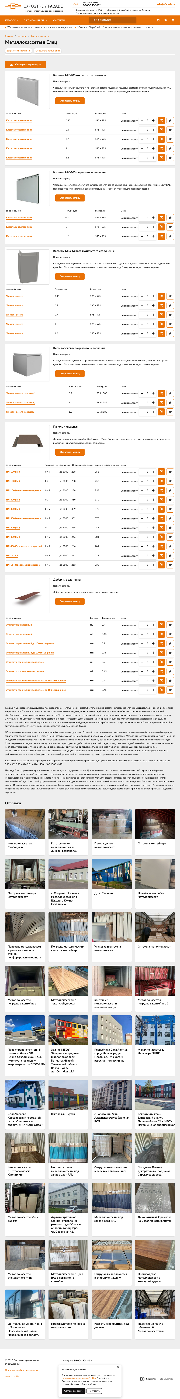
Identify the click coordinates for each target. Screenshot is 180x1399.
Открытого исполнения (48, 51)
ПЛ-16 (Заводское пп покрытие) (26, 571)
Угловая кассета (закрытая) (23, 398)
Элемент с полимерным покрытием (28, 670)
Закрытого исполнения (18, 51)
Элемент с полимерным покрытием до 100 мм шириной (40, 688)
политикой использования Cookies (79, 1378)
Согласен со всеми (73, 1391)
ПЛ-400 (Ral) (15, 534)
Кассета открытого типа (22, 121)
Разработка (151, 1387)
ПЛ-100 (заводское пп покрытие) (27, 497)
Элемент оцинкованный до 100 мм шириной (33, 651)
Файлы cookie (12, 1385)
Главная (9, 36)
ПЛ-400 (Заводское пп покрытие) (27, 552)
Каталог (22, 36)
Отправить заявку (72, 106)
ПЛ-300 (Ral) (15, 506)
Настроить (94, 1391)
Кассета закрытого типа (22, 220)
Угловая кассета (17, 299)
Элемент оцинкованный (22, 632)
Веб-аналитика (166, 1387)
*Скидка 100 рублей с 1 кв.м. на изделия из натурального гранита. (115, 27)
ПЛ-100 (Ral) (15, 478)
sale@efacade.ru (166, 4)
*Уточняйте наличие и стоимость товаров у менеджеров (39, 27)
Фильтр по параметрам (25, 64)
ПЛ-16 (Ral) (14, 562)
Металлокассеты (40, 36)
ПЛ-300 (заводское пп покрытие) (27, 524)
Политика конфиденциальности (21, 1378)
